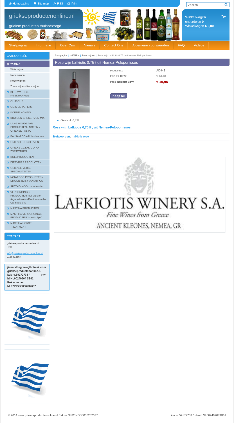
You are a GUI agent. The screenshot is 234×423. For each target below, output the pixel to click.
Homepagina (21, 3)
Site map (43, 3)
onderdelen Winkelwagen (199, 21)
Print (74, 3)
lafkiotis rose (81, 136)
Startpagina (61, 55)
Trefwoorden (61, 136)
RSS (60, 3)
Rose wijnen (88, 55)
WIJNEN (74, 55)
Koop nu (118, 96)
